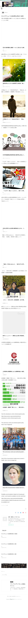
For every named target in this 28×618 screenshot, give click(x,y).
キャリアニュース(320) (4, 521)
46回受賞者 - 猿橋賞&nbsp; (5, 562)
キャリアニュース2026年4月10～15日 (8, 570)
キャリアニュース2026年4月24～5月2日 (9, 550)
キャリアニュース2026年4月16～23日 (8, 560)
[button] (1, 8)
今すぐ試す (17, 5)
